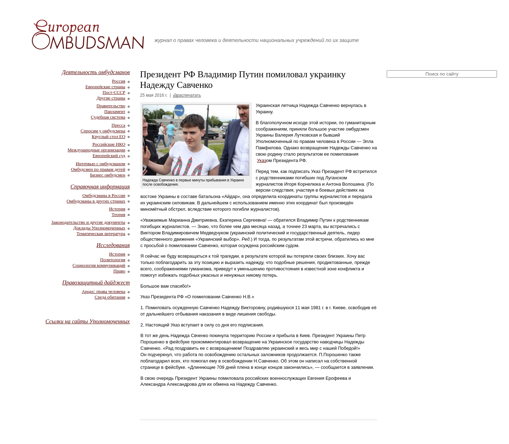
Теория (118, 214)
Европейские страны (105, 86)
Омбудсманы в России (103, 195)
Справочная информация (100, 187)
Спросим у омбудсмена (103, 130)
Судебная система (108, 117)
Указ (261, 160)
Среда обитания (110, 297)
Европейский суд (109, 155)
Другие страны (110, 98)
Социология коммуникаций (98, 265)
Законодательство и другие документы (88, 222)
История (117, 208)
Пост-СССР (114, 92)
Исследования (113, 245)
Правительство (110, 105)
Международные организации (96, 150)
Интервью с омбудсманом (100, 163)
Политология (112, 259)
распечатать (189, 95)
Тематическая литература (101, 233)
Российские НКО (108, 144)
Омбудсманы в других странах (95, 201)
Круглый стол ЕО (108, 136)
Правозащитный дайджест (96, 283)
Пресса (118, 125)
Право (119, 271)
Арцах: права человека (103, 291)
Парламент (114, 111)
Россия (118, 81)
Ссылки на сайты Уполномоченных (87, 321)
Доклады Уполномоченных (99, 228)
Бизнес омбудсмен (107, 175)
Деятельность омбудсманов (96, 72)
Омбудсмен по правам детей (98, 169)
